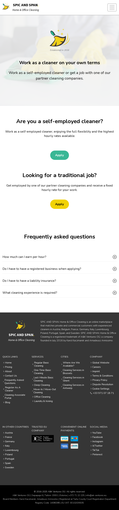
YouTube (96, 432)
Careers (96, 367)
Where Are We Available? (71, 364)
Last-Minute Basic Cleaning (43, 379)
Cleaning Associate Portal (15, 396)
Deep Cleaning (42, 385)
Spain (8, 463)
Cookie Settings (100, 388)
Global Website (100, 362)
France (8, 437)
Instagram (97, 441)
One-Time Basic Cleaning (42, 372)
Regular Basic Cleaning (41, 364)
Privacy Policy (99, 380)
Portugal (9, 458)
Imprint (96, 371)
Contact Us (11, 375)
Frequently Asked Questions (14, 382)
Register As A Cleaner (12, 389)
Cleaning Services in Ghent (73, 379)
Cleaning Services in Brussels (73, 372)
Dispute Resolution (102, 384)
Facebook (97, 437)
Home (8, 362)
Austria (9, 432)
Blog (7, 402)
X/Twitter (97, 445)
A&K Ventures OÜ (56, 491)
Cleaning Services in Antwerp (73, 386)
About (8, 371)
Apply (59, 155)
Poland (9, 454)
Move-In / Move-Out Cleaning (44, 391)
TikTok (95, 450)
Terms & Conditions (102, 375)
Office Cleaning (42, 396)
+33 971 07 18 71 (103, 393)
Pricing (8, 367)
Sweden (9, 467)
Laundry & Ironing (43, 401)
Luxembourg (11, 450)
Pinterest (97, 454)
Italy (7, 445)
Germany (10, 441)
